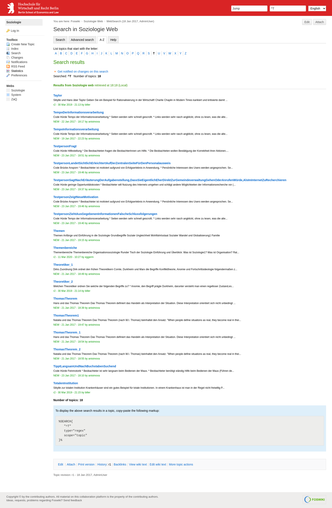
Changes (14, 57)
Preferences (16, 75)
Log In (15, 30)
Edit (307, 22)
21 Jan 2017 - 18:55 (73, 358)
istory (102, 464)
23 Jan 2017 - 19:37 (73, 189)
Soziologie (13, 22)
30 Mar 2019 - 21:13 (69, 104)
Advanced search (82, 39)
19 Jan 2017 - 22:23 (73, 138)
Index (12, 48)
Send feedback (72, 500)
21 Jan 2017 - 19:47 (73, 324)
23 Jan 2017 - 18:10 (73, 375)
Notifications (16, 62)
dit (61, 464)
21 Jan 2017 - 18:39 (73, 307)
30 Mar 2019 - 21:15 (69, 392)
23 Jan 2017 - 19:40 (73, 223)
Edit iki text (158, 464)
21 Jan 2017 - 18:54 (73, 341)
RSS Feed (15, 66)
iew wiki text (138, 464)
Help (113, 39)
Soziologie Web (93, 21)
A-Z (102, 39)
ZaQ (11, 99)
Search (60, 39)
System (13, 94)
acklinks (120, 464)
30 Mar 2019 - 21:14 (69, 290)
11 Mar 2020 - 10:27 (69, 257)
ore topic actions (181, 464)
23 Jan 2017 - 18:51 (73, 155)
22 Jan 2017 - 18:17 (73, 121)
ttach (71, 464)
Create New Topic (20, 44)
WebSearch (114, 21)
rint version (86, 464)
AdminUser (146, 21)
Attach (319, 22)
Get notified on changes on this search (83, 71)
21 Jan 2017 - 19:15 (73, 240)
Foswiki (75, 21)
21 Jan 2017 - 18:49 (73, 274)
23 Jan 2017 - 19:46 (73, 172)
